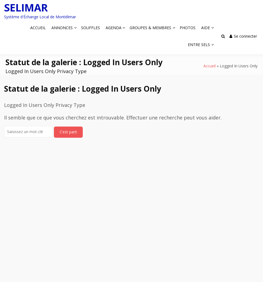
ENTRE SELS (199, 44)
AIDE (205, 27)
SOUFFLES (90, 27)
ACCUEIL (38, 27)
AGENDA (113, 27)
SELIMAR (26, 7)
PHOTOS (187, 27)
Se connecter (243, 36)
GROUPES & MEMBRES (150, 27)
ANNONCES (62, 27)
